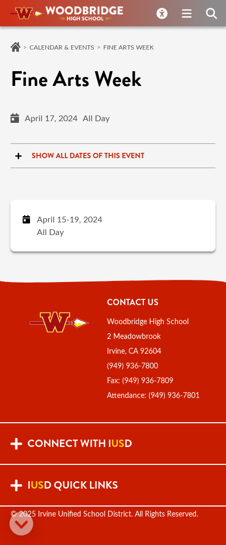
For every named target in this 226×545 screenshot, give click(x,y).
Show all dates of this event (77, 155)
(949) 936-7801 (174, 395)
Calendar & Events (62, 47)
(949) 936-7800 (132, 366)
